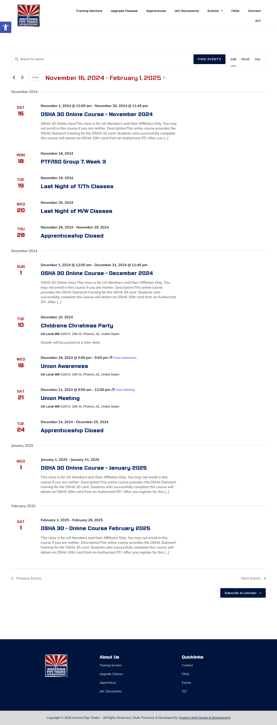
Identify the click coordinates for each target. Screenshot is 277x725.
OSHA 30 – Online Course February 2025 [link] (95, 528)
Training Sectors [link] (89, 10)
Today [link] (35, 77)
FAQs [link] (235, 10)
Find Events (209, 59)
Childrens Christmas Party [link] (77, 325)
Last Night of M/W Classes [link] (76, 210)
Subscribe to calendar (241, 593)
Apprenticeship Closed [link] (72, 235)
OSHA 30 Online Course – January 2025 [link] (94, 467)
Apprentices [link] (156, 10)
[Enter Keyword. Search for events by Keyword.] (102, 59)
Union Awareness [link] (64, 365)
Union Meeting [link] (60, 398)
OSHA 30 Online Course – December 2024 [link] (97, 273)
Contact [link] (254, 10)
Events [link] (215, 10)
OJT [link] (258, 20)
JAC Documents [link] (186, 10)
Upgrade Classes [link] (124, 10)
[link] (5, 27)
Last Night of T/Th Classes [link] (77, 186)
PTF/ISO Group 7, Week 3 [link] (73, 161)
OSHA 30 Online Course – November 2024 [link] (97, 114)
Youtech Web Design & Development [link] (204, 718)
